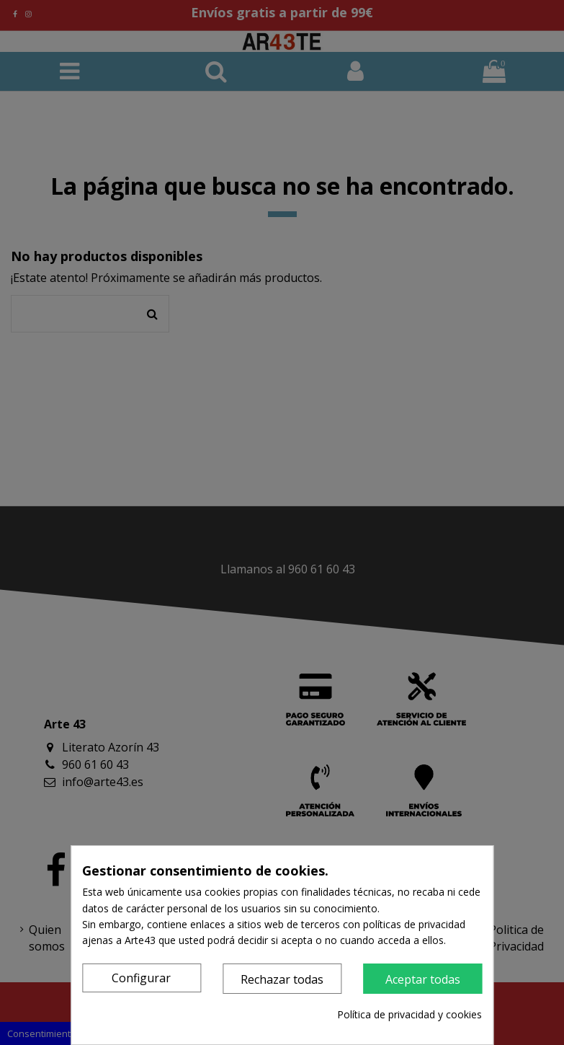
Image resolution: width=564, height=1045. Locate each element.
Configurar (141, 978)
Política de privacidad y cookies (409, 1014)
